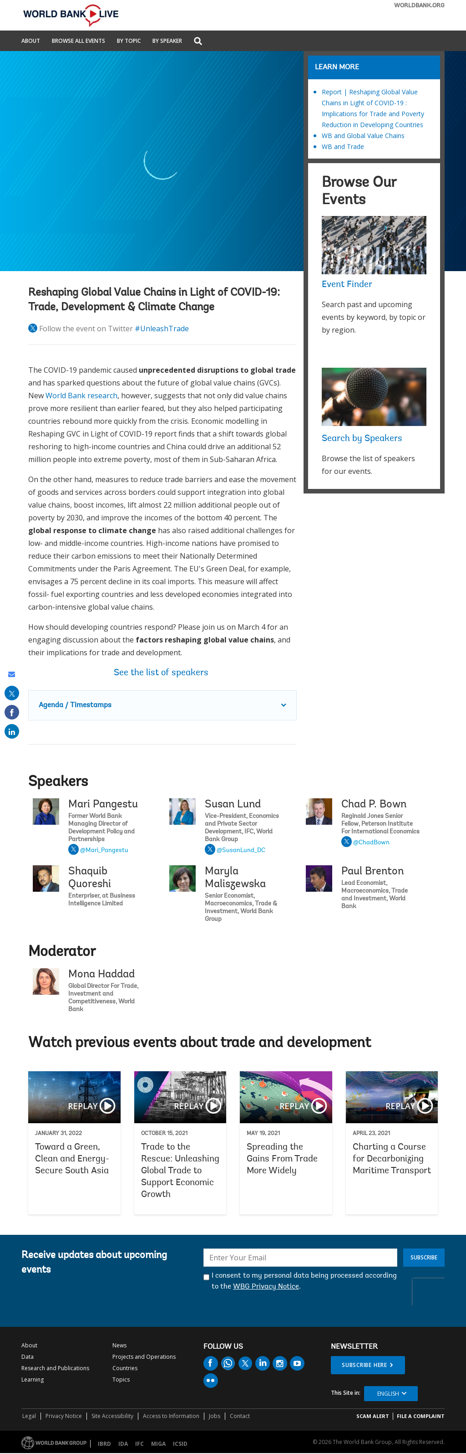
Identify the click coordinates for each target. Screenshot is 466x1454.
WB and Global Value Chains (363, 135)
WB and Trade (343, 146)
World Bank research (81, 395)
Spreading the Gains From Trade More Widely (286, 1142)
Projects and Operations (144, 1357)
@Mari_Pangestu (104, 851)
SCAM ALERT (372, 1416)
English (388, 1393)
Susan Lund (233, 804)
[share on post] (12, 693)
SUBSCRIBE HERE (364, 1365)
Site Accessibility (112, 1416)
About (30, 41)
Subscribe (423, 1257)
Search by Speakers (362, 438)
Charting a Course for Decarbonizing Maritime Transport (392, 1142)
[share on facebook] (12, 712)
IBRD (104, 1444)
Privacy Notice (64, 1416)
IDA (123, 1444)
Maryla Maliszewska (235, 878)
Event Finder (347, 284)
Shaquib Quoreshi (89, 878)
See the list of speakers (162, 673)
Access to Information (171, 1416)
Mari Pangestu (103, 804)
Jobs (214, 1416)
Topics (121, 1379)
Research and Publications (55, 1368)
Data (27, 1357)
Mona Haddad (101, 974)
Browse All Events (78, 41)
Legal (29, 1416)
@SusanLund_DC (241, 851)
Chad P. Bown (373, 804)
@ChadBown (371, 843)
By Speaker (167, 41)
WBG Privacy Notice (266, 1286)
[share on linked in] (12, 731)
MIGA (158, 1444)
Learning (32, 1379)
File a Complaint (421, 1416)
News (119, 1345)
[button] (198, 41)
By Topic (129, 41)
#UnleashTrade (162, 329)
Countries (124, 1368)
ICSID (180, 1444)
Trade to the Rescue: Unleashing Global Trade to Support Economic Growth (180, 1142)
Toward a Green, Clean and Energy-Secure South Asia (74, 1142)
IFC (139, 1444)
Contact (240, 1416)
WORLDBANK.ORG (419, 6)
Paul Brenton (372, 871)
